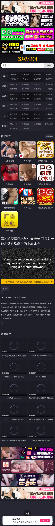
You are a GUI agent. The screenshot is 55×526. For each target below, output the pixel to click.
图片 (4, 106)
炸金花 (25, 79)
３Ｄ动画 (49, 84)
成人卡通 (37, 94)
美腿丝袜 (13, 108)
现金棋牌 (37, 79)
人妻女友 (37, 114)
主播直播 (37, 88)
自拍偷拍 (25, 84)
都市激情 (13, 114)
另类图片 (49, 108)
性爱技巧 (49, 118)
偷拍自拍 (25, 94)
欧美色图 (37, 104)
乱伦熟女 (37, 98)
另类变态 (49, 98)
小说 (4, 116)
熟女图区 (37, 108)
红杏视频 (13, 128)
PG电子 (14, 74)
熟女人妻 (13, 88)
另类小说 (25, 118)
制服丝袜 (13, 98)
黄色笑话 (37, 118)
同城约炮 (13, 124)
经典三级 (25, 98)
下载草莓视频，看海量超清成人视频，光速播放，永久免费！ (28, 281)
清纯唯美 (25, 108)
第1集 (5, 288)
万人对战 (37, 74)
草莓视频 (37, 124)
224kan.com (27, 59)
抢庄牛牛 (49, 79)
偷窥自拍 (13, 104)
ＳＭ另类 (49, 88)
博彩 (4, 76)
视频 (4, 86)
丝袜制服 (25, 88)
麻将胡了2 (14, 79)
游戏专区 (49, 74)
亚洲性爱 (13, 94)
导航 (4, 126)
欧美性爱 (49, 94)
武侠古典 (49, 114)
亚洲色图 (25, 104)
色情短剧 (25, 128)
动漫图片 (49, 104)
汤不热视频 (49, 124)
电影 (4, 96)
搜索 (49, 65)
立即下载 (45, 520)
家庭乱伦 (25, 114)
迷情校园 (13, 118)
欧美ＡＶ (37, 84)
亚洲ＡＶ (13, 84)
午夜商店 (25, 124)
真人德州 (25, 74)
